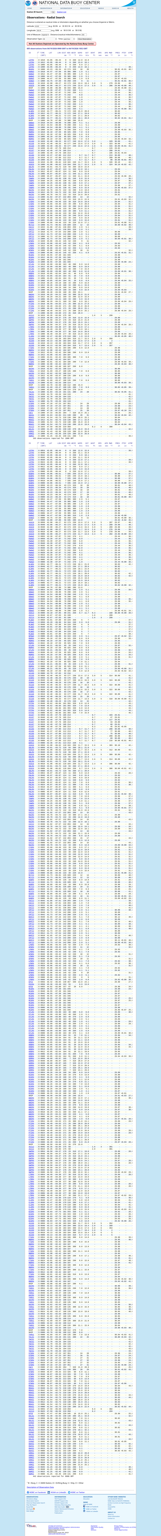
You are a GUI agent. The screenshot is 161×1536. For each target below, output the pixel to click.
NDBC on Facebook (36, 1492)
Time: (60, 39)
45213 (31, 427)
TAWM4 (31, 178)
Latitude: (30, 26)
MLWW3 (31, 620)
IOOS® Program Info (61, 1503)
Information (65, 8)
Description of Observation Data (40, 1487)
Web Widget (30, 1511)
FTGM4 (31, 348)
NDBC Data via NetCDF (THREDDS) (118, 1501)
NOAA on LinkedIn (57, 1492)
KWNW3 (31, 72)
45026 (31, 162)
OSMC (110, 1509)
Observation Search (32, 1501)
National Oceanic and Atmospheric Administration (64, 1527)
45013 (31, 613)
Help (92, 1529)
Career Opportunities (121, 1530)
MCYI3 (31, 225)
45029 (31, 83)
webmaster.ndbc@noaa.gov (57, 1534)
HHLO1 (31, 429)
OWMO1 (31, 436)
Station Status (59, 1511)
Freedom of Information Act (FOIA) (125, 1527)
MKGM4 (31, 69)
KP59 (31, 1413)
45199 (31, 673)
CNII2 (31, 227)
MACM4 (31, 190)
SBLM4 (31, 167)
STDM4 (31, 403)
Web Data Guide (60, 1507)
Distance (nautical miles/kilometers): (65, 34)
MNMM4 (31, 132)
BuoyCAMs (29, 1507)
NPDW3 (31, 622)
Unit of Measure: (34, 34)
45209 (31, 338)
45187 (31, 148)
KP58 (31, 986)
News (100, 8)
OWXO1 (31, 1444)
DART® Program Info (61, 1501)
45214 (31, 615)
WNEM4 (31, 294)
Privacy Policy (118, 1526)
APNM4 (31, 241)
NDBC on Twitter (76, 1492)
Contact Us (111, 1518)
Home (29, 8)
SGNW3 (31, 81)
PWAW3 (31, 90)
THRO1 (31, 371)
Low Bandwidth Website (115, 1499)
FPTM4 (31, 703)
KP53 (31, 982)
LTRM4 (31, 327)
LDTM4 (31, 60)
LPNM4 (31, 243)
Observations (45, 8)
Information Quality (97, 1527)
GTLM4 (31, 645)
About (129, 8)
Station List (61, 12)
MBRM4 (31, 350)
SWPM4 (31, 318)
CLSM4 (31, 336)
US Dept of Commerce (55, 1526)
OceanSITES (111, 1507)
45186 (31, 155)
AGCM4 (31, 369)
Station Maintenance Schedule (64, 1509)
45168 (31, 141)
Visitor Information (114, 1516)
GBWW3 (31, 123)
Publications (58, 1513)
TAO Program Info (60, 1499)
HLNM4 (31, 111)
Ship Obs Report (31, 1505)
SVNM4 (31, 678)
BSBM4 (31, 474)
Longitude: (31, 30)
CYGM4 (31, 202)
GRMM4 (31, 1058)
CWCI (31, 413)
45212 (31, 315)
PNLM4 (31, 169)
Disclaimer (94, 1526)
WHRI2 (31, 743)
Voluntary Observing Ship (63, 1505)
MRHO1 (31, 417)
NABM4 (31, 880)
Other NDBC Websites (117, 1497)
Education (84, 8)
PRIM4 (31, 984)
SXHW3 (31, 1418)
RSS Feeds (30, 1509)
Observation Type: (34, 39)
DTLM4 (31, 264)
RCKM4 (31, 283)
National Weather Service (56, 1529)
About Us (112, 1512)
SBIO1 (31, 415)
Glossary (93, 1530)
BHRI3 (31, 917)
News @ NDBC (87, 1504)
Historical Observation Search (35, 1503)
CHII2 (31, 197)
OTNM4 (31, 1372)
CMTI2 (31, 232)
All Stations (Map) (31, 1499)
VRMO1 (31, 431)
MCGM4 (31, 255)
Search (115, 8)
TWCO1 (31, 394)
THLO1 (31, 392)
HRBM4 (31, 273)
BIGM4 (31, 1212)
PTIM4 (31, 304)
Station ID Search (34, 12)
